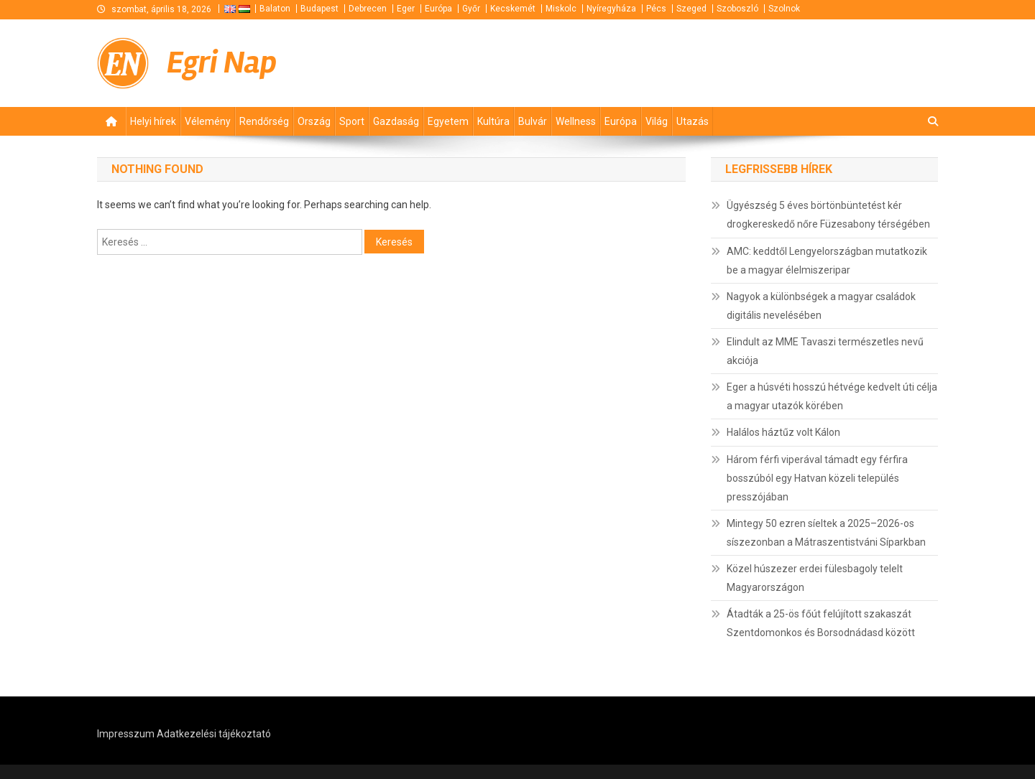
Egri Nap (222, 63)
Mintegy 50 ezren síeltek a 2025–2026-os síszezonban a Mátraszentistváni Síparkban (826, 533)
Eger (406, 9)
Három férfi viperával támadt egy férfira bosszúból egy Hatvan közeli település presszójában (817, 478)
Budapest (319, 9)
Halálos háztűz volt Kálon (783, 432)
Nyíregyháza (611, 9)
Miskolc (561, 9)
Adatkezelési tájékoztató (214, 734)
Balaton (274, 9)
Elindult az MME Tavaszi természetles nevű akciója (825, 351)
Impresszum (126, 734)
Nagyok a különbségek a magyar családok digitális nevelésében (821, 306)
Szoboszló (737, 9)
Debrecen (368, 9)
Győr (471, 9)
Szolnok (784, 9)
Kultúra (493, 121)
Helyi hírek (153, 121)
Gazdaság (396, 121)
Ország (314, 121)
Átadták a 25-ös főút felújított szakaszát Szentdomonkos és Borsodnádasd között (821, 623)
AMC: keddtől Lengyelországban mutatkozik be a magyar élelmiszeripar (827, 261)
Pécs (656, 9)
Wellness (576, 121)
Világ (656, 121)
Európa (438, 9)
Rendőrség (264, 121)
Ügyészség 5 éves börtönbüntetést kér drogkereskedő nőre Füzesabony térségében (828, 215)
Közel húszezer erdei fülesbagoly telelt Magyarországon (815, 578)
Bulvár (532, 121)
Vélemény (208, 121)
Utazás (692, 121)
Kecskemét (512, 9)
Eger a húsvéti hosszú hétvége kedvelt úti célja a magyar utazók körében (832, 396)
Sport (351, 121)
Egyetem (448, 121)
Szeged (691, 9)
